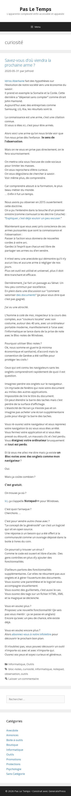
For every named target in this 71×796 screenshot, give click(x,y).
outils (24, 674)
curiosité (28, 669)
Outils (30, 664)
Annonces (12, 735)
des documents (26, 295)
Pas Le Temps (35, 9)
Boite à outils (14, 740)
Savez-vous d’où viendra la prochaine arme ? (28, 63)
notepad (58, 669)
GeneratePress (57, 791)
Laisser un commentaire (23, 679)
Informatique (16, 664)
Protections (13, 764)
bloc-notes (15, 669)
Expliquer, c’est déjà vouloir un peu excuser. (33, 218)
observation (12, 674)
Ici (6, 501)
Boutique (12, 745)
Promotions (13, 759)
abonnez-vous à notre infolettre (31, 634)
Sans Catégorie (15, 774)
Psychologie (13, 769)
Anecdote (12, 730)
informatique (43, 669)
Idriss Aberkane (14, 81)
